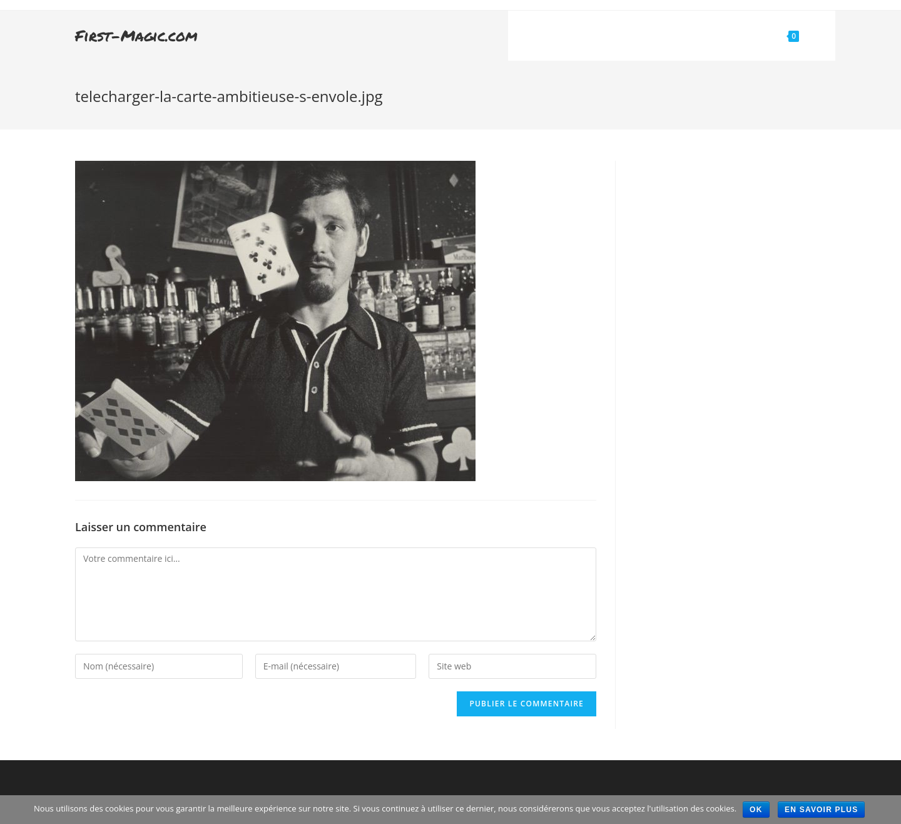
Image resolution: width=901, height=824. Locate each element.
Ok (756, 809)
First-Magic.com (136, 35)
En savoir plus (821, 809)
